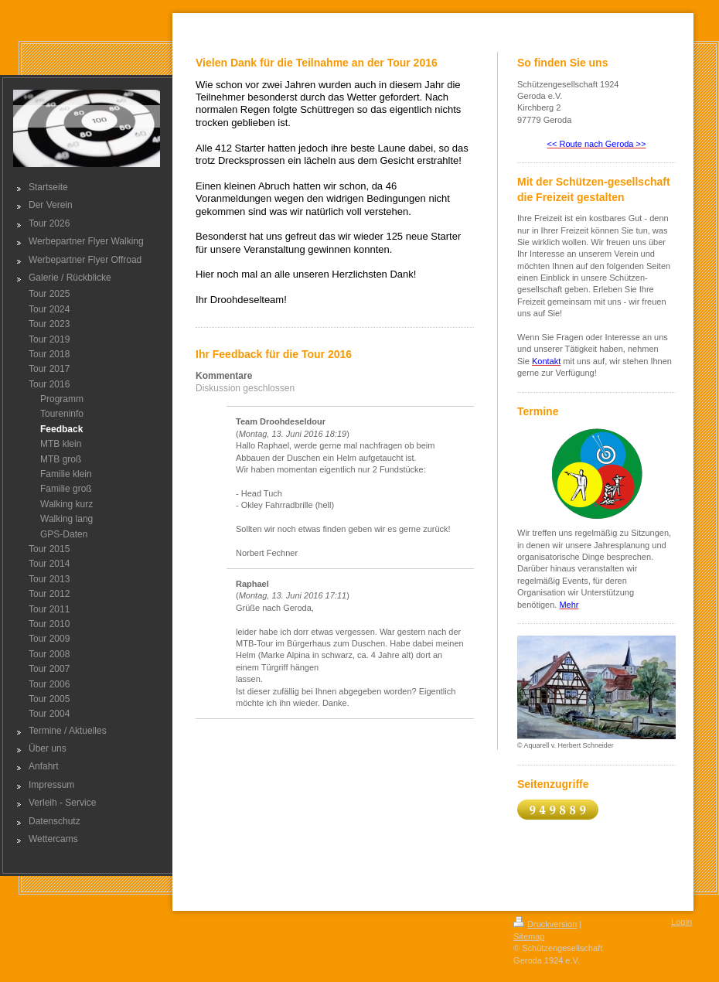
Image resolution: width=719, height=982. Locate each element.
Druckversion (545, 924)
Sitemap (528, 936)
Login (681, 921)
